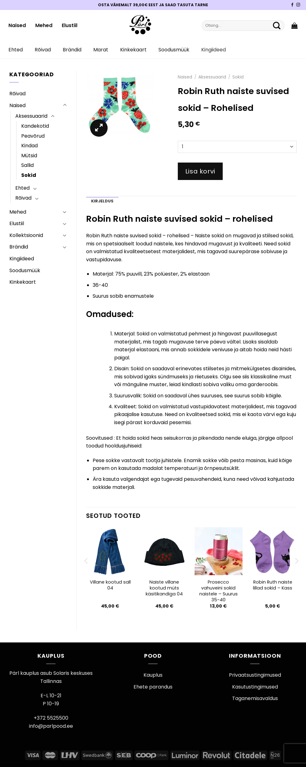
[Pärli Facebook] (292, 5)
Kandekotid (35, 126)
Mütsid (29, 155)
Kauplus (153, 675)
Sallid (27, 165)
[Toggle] (64, 105)
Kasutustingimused (255, 686)
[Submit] (276, 25)
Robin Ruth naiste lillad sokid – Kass (272, 585)
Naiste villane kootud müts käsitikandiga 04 (164, 588)
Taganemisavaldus (255, 698)
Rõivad (43, 49)
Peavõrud (33, 136)
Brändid (72, 49)
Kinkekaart (133, 49)
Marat (100, 49)
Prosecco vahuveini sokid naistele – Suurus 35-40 (218, 591)
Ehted (15, 49)
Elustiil (69, 25)
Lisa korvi (200, 171)
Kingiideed (213, 49)
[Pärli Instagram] (298, 5)
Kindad (29, 145)
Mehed (43, 25)
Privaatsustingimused (255, 675)
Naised (17, 25)
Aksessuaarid (31, 116)
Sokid (28, 175)
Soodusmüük (173, 49)
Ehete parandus (153, 686)
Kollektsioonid (26, 235)
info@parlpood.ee (51, 726)
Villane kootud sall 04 (110, 585)
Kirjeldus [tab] (102, 201)
